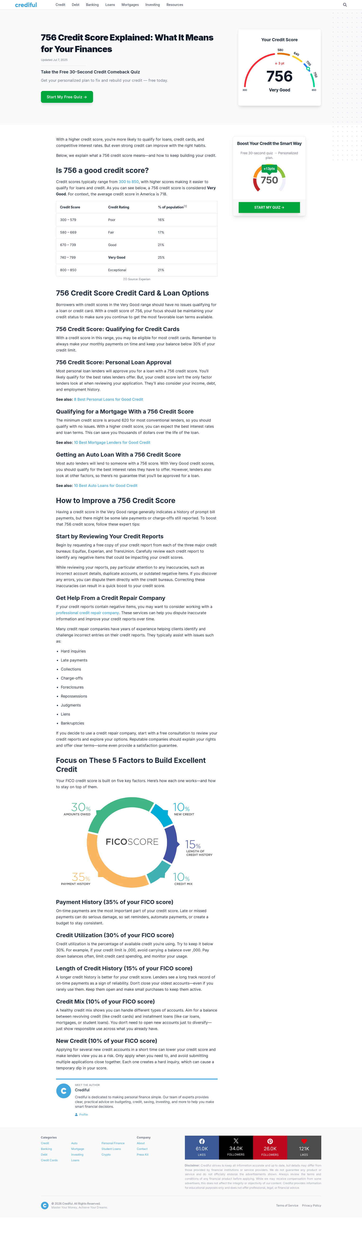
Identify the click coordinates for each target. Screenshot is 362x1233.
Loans (75, 1160)
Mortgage (77, 1149)
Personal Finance (113, 1143)
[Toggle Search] (345, 5)
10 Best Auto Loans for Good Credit (106, 485)
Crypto (106, 1154)
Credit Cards (49, 1160)
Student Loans (111, 1149)
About (141, 1143)
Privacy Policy (311, 1205)
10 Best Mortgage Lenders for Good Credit (112, 442)
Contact (142, 1149)
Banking (46, 1149)
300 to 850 (129, 181)
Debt (44, 1154)
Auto (74, 1143)
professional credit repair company (87, 612)
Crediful (82, 1090)
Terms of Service (287, 1205)
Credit (45, 1143)
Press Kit (142, 1154)
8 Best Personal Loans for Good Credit (108, 399)
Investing (77, 1154)
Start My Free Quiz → (67, 96)
